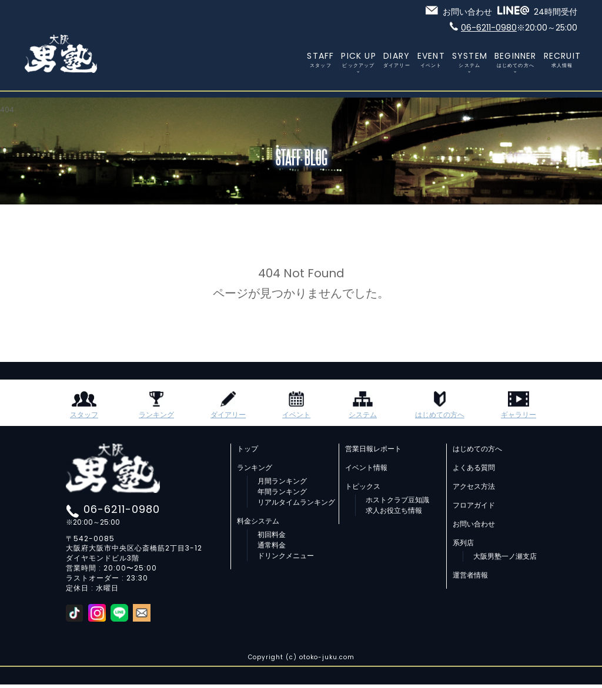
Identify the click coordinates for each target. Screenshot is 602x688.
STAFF (320, 59)
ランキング (254, 468)
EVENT (431, 59)
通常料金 (271, 545)
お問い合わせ (474, 524)
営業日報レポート (373, 449)
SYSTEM (469, 59)
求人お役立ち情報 (394, 510)
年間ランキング (282, 492)
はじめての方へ (477, 449)
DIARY (396, 59)
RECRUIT (562, 59)
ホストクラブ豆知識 (397, 500)
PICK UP (358, 59)
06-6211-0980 (121, 509)
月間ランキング (282, 481)
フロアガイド (474, 505)
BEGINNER (515, 59)
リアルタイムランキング (296, 502)
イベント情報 (366, 468)
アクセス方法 (474, 486)
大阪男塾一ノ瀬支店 (505, 556)
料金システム (258, 521)
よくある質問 (474, 468)
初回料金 (271, 535)
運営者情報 (470, 575)
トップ (247, 449)
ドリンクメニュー (285, 556)
